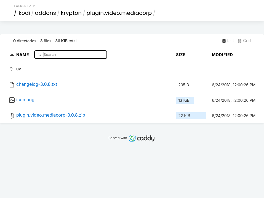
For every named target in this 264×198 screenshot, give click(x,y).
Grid (244, 40)
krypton (71, 13)
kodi (24, 13)
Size (181, 54)
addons (45, 13)
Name (23, 54)
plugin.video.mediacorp (119, 13)
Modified (222, 54)
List (228, 40)
